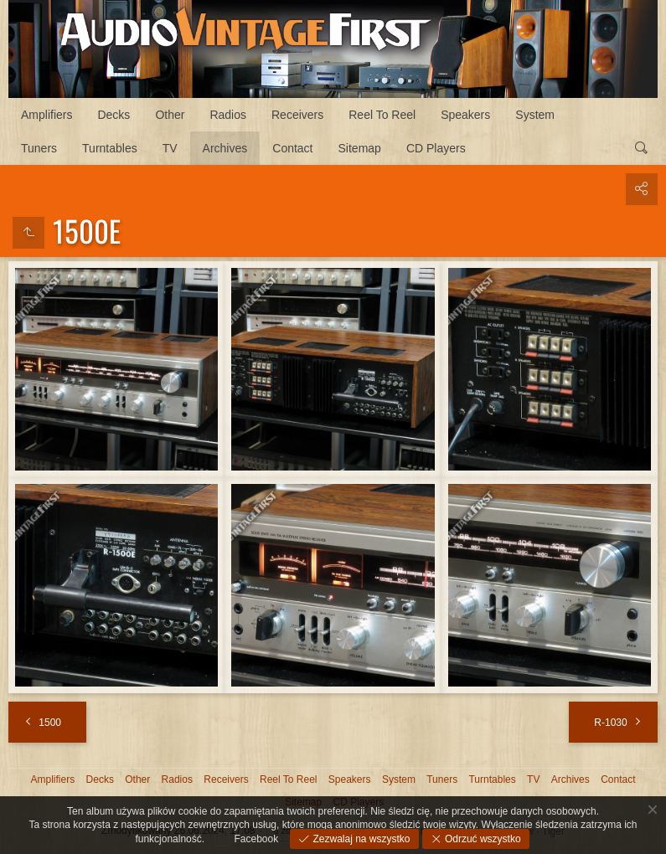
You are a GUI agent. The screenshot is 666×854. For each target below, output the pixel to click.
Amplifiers (46, 114)
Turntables (109, 148)
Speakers (465, 114)
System (535, 114)
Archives (225, 148)
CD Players (436, 148)
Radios (227, 114)
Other (169, 114)
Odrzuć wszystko (481, 839)
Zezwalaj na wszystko (360, 839)
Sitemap (359, 148)
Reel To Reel (382, 114)
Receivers (297, 114)
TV (170, 148)
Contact (292, 148)
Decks (113, 114)
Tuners (39, 148)
